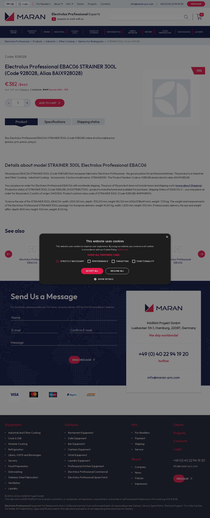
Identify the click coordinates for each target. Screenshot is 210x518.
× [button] (167, 237)
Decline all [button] (117, 271)
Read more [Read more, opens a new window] (123, 249)
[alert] (105, 259)
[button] (105, 255)
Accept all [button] (92, 271)
